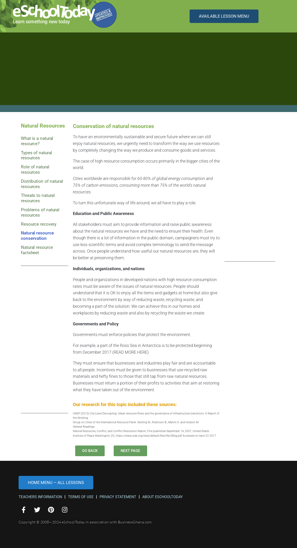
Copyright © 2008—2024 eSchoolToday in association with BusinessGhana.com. (85, 522)
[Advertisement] (148, 71)
